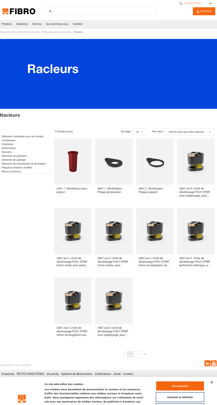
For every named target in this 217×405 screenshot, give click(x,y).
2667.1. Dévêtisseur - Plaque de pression (110, 191)
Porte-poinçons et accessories (56, 32)
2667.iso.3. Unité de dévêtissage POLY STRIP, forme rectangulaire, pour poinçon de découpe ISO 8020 (154, 262)
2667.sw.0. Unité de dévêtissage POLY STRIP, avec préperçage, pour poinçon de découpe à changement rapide (112, 332)
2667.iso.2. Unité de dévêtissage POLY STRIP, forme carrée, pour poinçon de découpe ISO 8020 (112, 262)
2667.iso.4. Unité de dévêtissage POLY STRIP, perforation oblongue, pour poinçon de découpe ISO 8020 (195, 262)
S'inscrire (204, 11)
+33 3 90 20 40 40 (192, 3)
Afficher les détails (186, 398)
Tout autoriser (180, 360)
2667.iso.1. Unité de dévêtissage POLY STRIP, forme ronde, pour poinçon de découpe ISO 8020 (73, 262)
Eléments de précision (28, 32)
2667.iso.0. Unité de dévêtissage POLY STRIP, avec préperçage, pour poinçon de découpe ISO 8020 (194, 193)
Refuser (180, 382)
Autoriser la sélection (180, 371)
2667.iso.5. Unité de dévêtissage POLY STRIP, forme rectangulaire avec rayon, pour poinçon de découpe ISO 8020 (72, 332)
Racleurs (78, 32)
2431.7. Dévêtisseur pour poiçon (72, 191)
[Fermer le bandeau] (212, 357)
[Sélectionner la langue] (211, 3)
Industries (22, 24)
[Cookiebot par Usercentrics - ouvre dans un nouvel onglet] (22, 398)
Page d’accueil (7, 32)
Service (37, 24)
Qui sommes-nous (57, 24)
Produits (7, 24)
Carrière (78, 24)
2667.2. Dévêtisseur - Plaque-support (152, 191)
